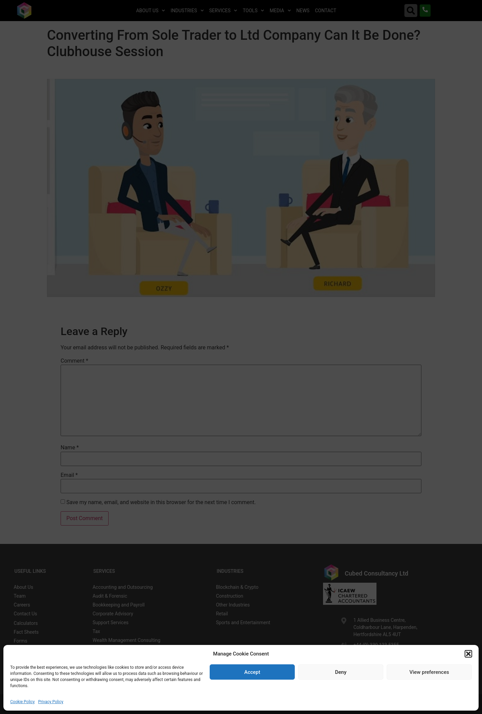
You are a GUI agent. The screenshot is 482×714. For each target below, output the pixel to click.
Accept (252, 672)
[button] (468, 653)
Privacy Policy (50, 701)
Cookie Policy (22, 701)
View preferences (429, 672)
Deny (341, 672)
